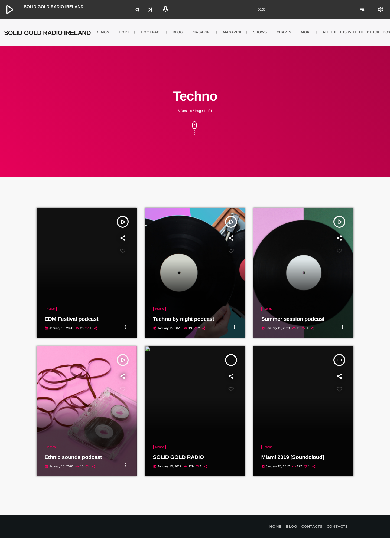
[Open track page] (165, 9)
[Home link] (47, 32)
